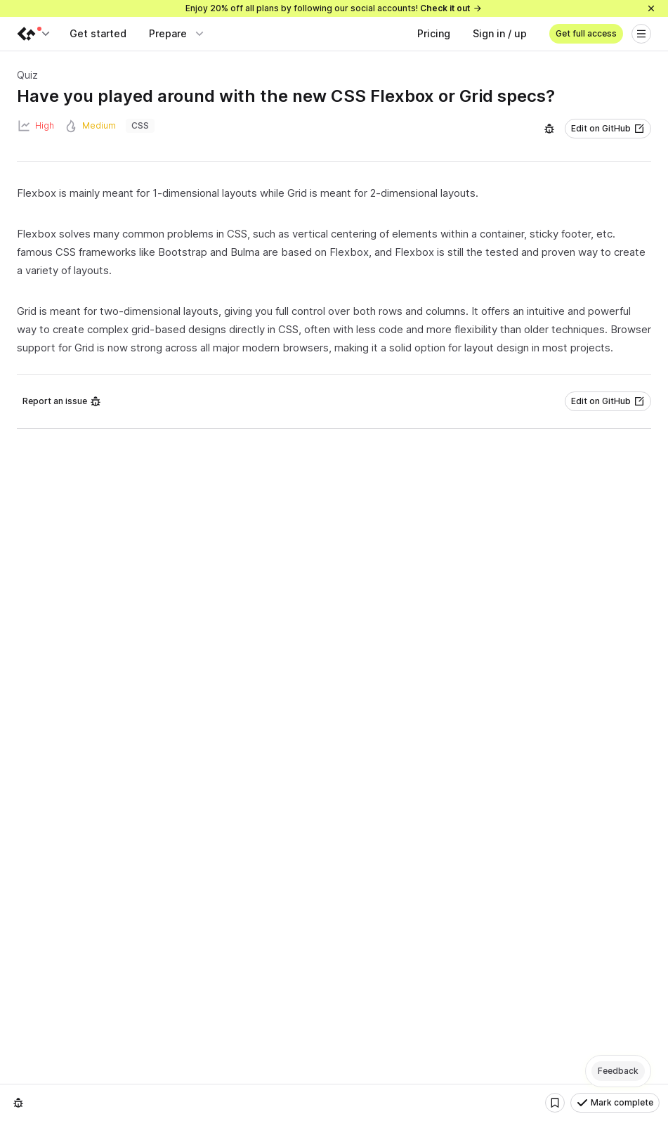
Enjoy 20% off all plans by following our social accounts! (334, 8)
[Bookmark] (555, 1103)
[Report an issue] (549, 128)
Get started (98, 33)
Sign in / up (500, 33)
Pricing (433, 33)
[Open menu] (641, 34)
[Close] (651, 8)
